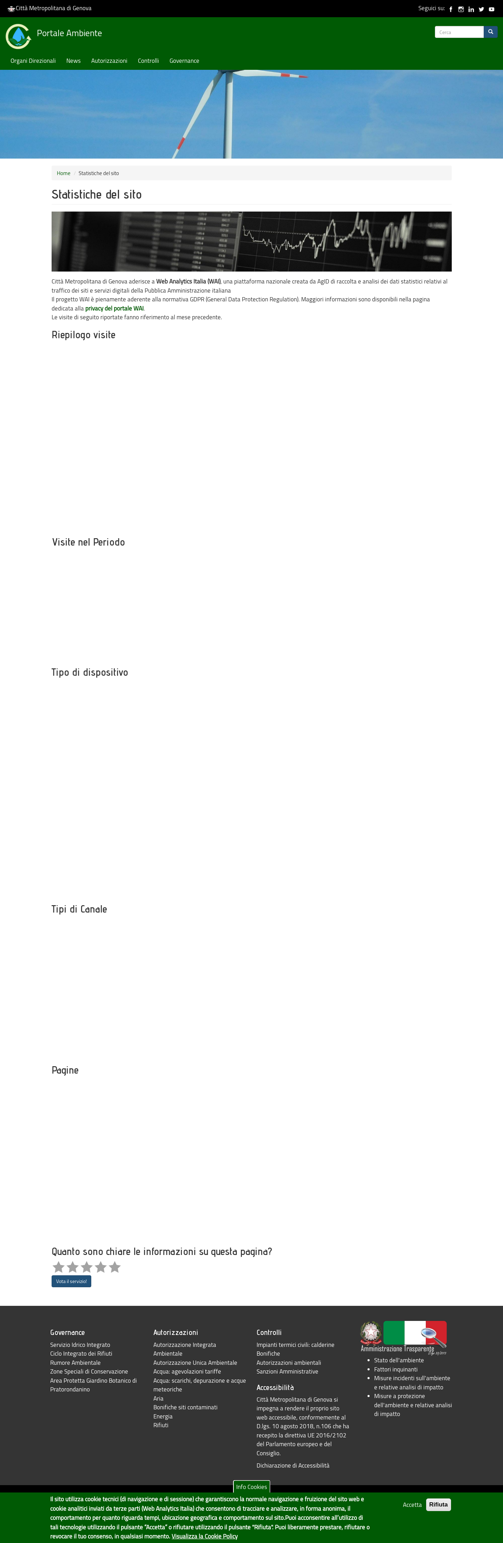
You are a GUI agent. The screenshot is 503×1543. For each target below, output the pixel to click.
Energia (163, 1416)
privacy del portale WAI (114, 308)
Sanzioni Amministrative (287, 1371)
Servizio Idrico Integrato (80, 1345)
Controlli (148, 60)
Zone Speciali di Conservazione (89, 1371)
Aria (158, 1398)
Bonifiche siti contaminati (185, 1407)
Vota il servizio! (71, 1281)
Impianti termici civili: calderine (296, 1345)
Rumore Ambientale (75, 1362)
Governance (184, 60)
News (73, 60)
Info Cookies (251, 1487)
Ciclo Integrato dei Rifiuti (81, 1353)
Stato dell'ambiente (399, 1360)
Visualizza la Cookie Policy (205, 1536)
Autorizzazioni (109, 60)
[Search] (491, 32)
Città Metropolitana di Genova (49, 8)
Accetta (412, 1505)
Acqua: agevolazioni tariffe (187, 1371)
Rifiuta (438, 1504)
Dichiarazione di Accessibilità (293, 1465)
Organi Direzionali (33, 60)
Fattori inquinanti (396, 1369)
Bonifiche (268, 1353)
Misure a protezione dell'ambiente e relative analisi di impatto (413, 1405)
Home (64, 173)
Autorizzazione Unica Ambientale (195, 1362)
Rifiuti (160, 1425)
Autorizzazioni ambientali (289, 1362)
